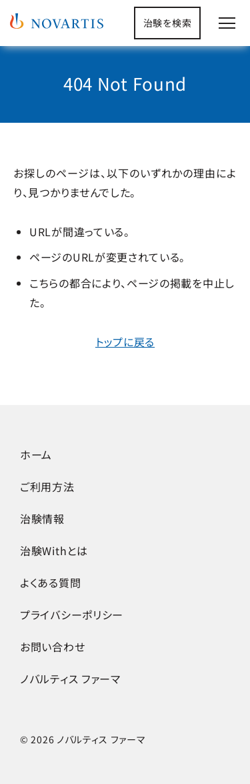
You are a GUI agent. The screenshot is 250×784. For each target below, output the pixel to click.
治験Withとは (54, 550)
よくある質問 (50, 582)
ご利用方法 (47, 486)
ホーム (36, 454)
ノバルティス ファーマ (70, 679)
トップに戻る (125, 342)
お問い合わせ (52, 647)
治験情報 (42, 518)
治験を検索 (167, 22)
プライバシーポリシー (71, 615)
